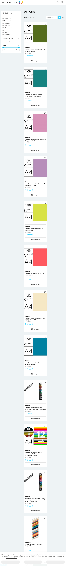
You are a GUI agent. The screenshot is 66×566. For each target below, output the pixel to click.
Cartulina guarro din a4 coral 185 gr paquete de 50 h (55, 128)
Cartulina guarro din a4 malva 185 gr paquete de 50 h (55, 87)
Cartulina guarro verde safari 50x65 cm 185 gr (31, 295)
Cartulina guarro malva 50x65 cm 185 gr (54, 335)
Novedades (5, 534)
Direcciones (49, 538)
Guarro (27, 43)
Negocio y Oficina (16, 538)
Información (49, 536)
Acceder (48, 534)
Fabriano (50, 250)
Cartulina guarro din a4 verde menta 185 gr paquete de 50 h (54, 46)
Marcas (4, 540)
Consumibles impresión (16, 536)
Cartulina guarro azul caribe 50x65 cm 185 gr (53, 415)
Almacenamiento (16, 540)
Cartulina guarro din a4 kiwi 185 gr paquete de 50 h (33, 128)
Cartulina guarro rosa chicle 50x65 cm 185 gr (31, 335)
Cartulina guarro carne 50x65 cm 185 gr (31, 415)
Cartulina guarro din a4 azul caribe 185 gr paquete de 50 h (54, 169)
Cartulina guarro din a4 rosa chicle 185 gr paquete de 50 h (32, 87)
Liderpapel (28, 495)
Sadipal (49, 452)
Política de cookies (60, 538)
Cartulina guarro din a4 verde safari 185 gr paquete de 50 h (33, 46)
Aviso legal (60, 534)
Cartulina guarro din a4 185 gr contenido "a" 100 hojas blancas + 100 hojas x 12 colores (55, 211)
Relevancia (51, 17)
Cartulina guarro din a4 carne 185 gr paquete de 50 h (33, 169)
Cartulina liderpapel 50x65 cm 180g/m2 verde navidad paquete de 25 (55, 498)
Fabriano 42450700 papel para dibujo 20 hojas (54, 252)
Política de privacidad (60, 536)
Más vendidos (5, 538)
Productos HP (16, 534)
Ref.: (26, 50)
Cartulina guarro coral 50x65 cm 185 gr (53, 375)
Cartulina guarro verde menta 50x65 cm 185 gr (53, 295)
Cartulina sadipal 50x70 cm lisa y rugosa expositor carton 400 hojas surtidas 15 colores (55, 456)
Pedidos (48, 540)
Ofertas (4, 536)
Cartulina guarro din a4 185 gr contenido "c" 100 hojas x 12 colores (33, 210)
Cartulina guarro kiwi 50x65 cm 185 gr (33, 375)
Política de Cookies (11, 558)
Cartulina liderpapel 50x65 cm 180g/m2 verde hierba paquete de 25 (32, 498)
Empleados (49, 542)
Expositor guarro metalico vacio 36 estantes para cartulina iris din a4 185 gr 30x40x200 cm (32, 254)
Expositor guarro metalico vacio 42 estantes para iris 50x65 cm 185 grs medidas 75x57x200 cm (33, 456)
